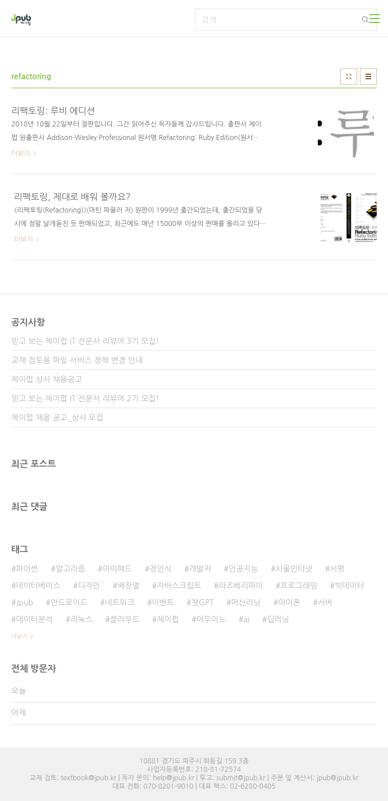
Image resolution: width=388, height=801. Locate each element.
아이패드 (118, 569)
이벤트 (163, 603)
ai (246, 619)
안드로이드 (69, 603)
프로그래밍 (298, 586)
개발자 (200, 569)
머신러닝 (246, 603)
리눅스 (81, 619)
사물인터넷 (294, 569)
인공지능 (243, 569)
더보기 (19, 636)
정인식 (160, 569)
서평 (337, 569)
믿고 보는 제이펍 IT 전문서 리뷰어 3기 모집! (85, 341)
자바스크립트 (179, 586)
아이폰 (289, 603)
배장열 (128, 586)
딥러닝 (278, 619)
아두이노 (211, 619)
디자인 (88, 586)
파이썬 (27, 569)
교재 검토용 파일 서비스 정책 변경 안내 (77, 360)
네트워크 (120, 603)
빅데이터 (349, 586)
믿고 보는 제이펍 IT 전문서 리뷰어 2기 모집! (85, 398)
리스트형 (368, 76)
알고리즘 (70, 569)
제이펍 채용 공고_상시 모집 (57, 418)
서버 (325, 603)
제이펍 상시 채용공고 (46, 379)
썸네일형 (348, 76)
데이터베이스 (38, 586)
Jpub (24, 603)
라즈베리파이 (240, 586)
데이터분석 (34, 619)
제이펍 (168, 619)
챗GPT (202, 603)
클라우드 (125, 619)
